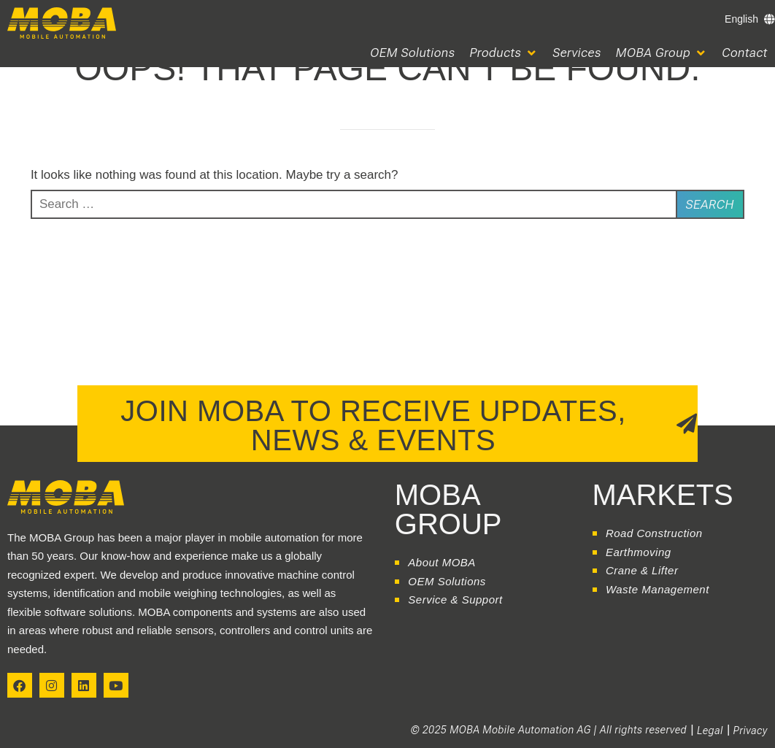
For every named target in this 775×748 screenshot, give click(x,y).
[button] (504, 53)
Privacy (750, 730)
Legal (710, 730)
